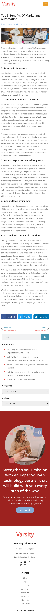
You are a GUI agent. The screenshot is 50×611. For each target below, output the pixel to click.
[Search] (45, 337)
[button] (9, 316)
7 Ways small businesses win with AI (22, 380)
